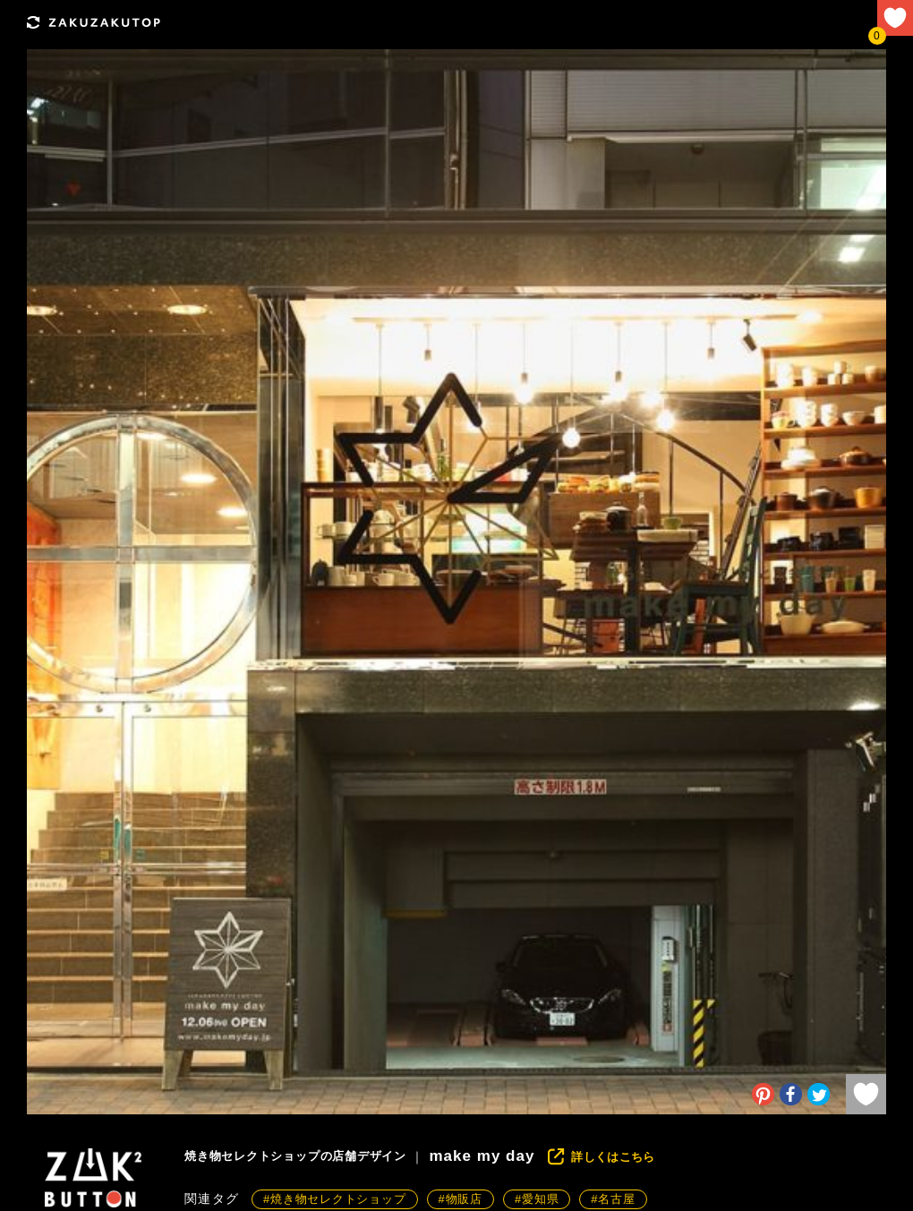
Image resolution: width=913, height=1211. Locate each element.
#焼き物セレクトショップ (334, 1199)
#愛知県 (537, 1199)
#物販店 (460, 1199)
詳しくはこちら (612, 1157)
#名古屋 (613, 1199)
